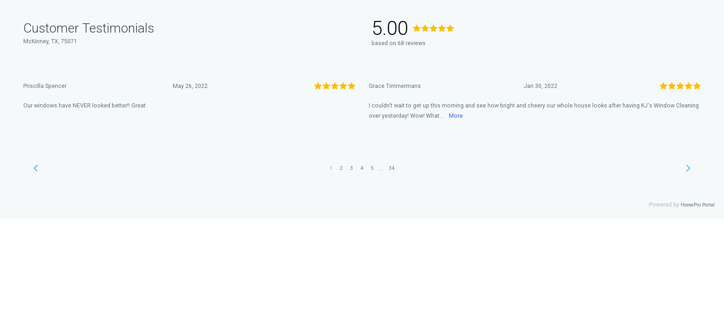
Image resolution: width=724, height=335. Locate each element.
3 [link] (351, 168)
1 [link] (331, 168)
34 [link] (391, 168)
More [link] (456, 116)
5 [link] (372, 168)
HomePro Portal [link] (698, 205)
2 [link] (341, 168)
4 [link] (361, 168)
